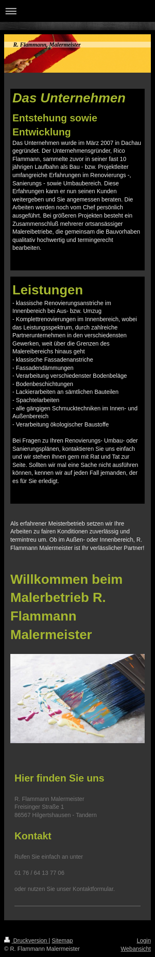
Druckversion (26, 940)
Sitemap (62, 940)
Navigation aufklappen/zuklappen (77, 11)
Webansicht (136, 948)
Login (144, 940)
